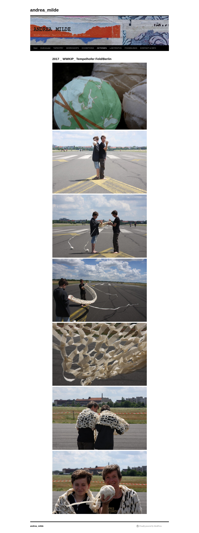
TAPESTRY (58, 48)
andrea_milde (44, 10)
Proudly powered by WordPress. (150, 526)
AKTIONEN (102, 48)
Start (35, 48)
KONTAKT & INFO (148, 48)
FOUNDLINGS (131, 48)
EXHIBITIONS (88, 48)
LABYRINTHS (116, 48)
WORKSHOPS (72, 48)
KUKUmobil (45, 48)
